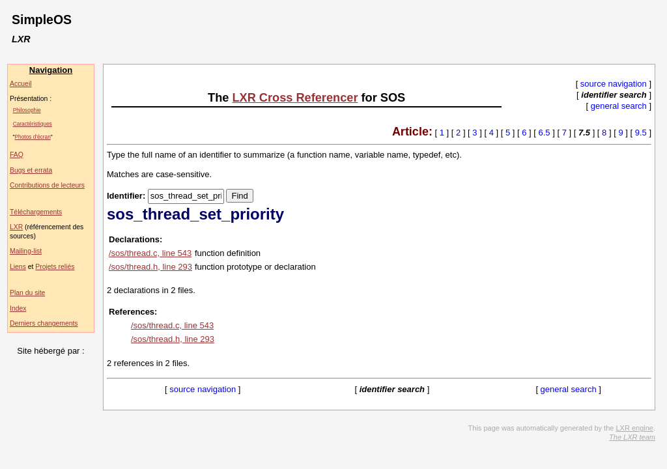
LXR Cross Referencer (295, 97)
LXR (16, 227)
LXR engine (634, 428)
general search (619, 106)
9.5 (641, 132)
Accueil (21, 83)
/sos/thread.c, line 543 (150, 253)
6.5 (544, 132)
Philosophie (27, 110)
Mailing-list (26, 251)
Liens (18, 266)
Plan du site (27, 292)
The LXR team (632, 437)
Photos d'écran (33, 137)
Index (18, 308)
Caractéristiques (32, 124)
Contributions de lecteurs (47, 185)
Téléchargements (36, 212)
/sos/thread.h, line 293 (150, 267)
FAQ (16, 154)
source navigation (613, 84)
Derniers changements (44, 323)
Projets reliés (54, 266)
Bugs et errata (31, 170)
